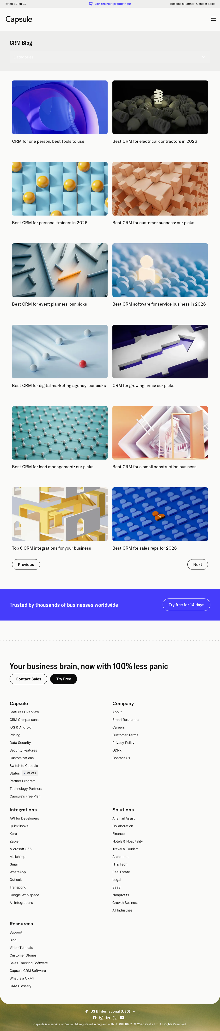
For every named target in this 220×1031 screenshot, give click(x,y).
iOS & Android (20, 727)
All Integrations (21, 902)
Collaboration (122, 826)
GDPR (117, 750)
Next (197, 564)
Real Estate (121, 872)
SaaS (116, 887)
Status (24, 773)
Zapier (15, 841)
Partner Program (23, 781)
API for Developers (24, 818)
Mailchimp (17, 856)
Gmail (14, 864)
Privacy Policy (123, 742)
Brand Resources (125, 720)
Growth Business (125, 902)
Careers (118, 727)
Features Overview (24, 712)
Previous (26, 564)
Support (16, 932)
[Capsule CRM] (19, 19)
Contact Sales (205, 3)
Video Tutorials (21, 948)
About (117, 712)
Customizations (22, 758)
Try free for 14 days (186, 604)
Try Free (63, 679)
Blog (13, 940)
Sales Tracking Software (29, 963)
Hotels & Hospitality (127, 841)
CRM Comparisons (24, 720)
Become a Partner (182, 3)
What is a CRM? (22, 978)
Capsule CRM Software (28, 970)
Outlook (16, 879)
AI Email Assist (123, 818)
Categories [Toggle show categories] (110, 57)
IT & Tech (119, 864)
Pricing (15, 735)
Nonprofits (120, 895)
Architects (120, 856)
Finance (118, 834)
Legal (116, 879)
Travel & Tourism (125, 849)
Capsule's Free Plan (25, 796)
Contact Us (121, 758)
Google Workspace (24, 895)
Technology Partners (26, 788)
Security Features (23, 750)
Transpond (18, 887)
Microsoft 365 (21, 849)
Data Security (20, 742)
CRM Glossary (20, 986)
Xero (13, 834)
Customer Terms (125, 735)
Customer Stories (23, 955)
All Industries (122, 910)
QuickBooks (19, 826)
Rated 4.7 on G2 (15, 3)
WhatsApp (18, 872)
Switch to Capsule (24, 765)
